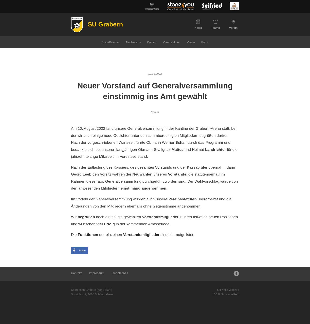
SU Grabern (105, 24)
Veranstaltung (171, 42)
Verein (233, 24)
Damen (151, 42)
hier (172, 235)
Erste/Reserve (111, 42)
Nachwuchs (133, 42)
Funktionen (88, 235)
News (198, 24)
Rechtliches (120, 273)
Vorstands (177, 174)
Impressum (97, 273)
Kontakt (76, 273)
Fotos (204, 42)
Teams (215, 24)
